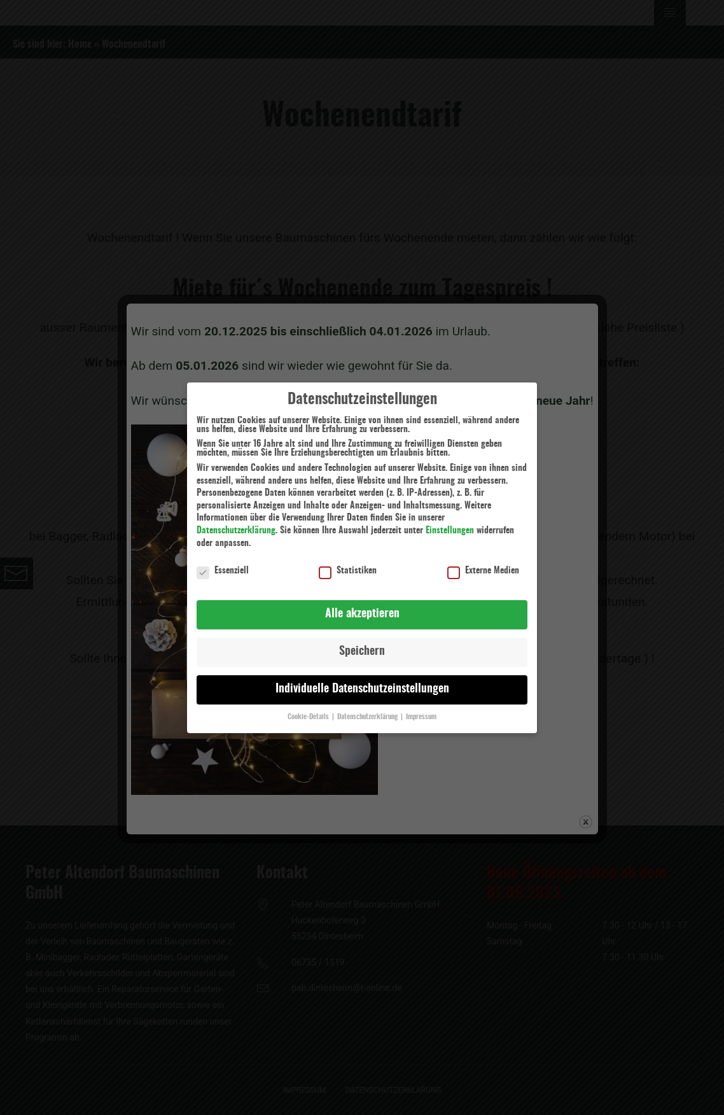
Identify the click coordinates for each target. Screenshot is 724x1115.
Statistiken (348, 563)
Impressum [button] (421, 710)
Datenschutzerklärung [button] (368, 710)
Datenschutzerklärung (236, 523)
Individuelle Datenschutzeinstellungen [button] (362, 682)
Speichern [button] (362, 644)
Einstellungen (450, 523)
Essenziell (223, 563)
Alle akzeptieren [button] (362, 607)
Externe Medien (483, 563)
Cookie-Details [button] (309, 710)
